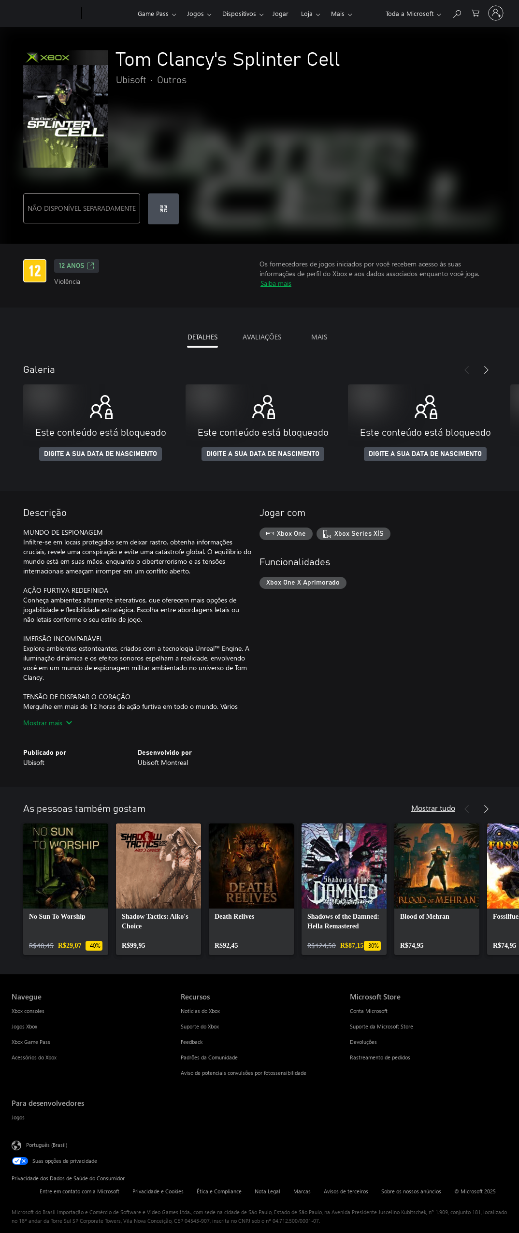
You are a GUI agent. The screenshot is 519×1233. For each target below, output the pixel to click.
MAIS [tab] (319, 336)
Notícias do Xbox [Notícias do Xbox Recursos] (200, 1011)
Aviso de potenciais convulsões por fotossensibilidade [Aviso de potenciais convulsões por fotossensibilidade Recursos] (243, 1073)
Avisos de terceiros (346, 1191)
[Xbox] (108, 13)
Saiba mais (275, 283)
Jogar (280, 13)
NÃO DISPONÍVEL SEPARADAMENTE (82, 208)
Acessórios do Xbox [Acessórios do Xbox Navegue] (34, 1057)
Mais (338, 13)
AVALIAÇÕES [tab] (262, 336)
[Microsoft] (45, 13)
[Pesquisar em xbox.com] (456, 12)
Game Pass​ (153, 13)
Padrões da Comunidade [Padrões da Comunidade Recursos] (209, 1057)
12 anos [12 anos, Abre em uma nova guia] (76, 266)
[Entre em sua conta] (495, 13)
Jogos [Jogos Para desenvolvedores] (18, 1117)
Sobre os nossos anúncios (411, 1191)
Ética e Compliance (219, 1191)
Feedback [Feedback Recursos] (191, 1042)
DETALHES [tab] (202, 336)
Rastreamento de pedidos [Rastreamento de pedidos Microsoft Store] (380, 1057)
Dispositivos (239, 13)
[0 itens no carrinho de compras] (475, 12)
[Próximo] (486, 370)
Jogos (195, 13)
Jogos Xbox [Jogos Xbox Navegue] (24, 1026)
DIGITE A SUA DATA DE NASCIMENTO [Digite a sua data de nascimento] (100, 454)
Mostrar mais (47, 722)
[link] (65, 889)
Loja (307, 13)
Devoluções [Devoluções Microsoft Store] (363, 1042)
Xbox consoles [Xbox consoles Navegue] (28, 1011)
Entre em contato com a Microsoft (79, 1191)
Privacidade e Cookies (158, 1191)
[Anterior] (466, 370)
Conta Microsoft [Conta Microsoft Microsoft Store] (369, 1011)
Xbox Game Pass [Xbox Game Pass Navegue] (31, 1042)
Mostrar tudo (433, 808)
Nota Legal (267, 1191)
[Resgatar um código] (163, 208)
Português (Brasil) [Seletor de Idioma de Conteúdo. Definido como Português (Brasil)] (46, 1145)
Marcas (302, 1191)
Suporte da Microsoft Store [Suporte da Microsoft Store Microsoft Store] (381, 1026)
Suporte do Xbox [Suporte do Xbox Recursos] (200, 1026)
